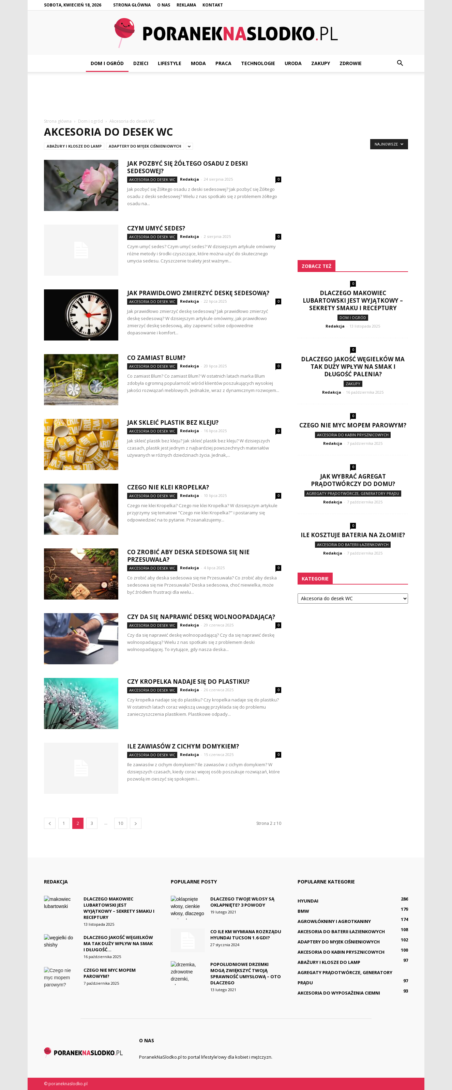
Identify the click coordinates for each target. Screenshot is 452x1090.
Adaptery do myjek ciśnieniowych (145, 146)
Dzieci (140, 63)
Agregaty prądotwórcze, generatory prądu (352, 493)
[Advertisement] (226, 95)
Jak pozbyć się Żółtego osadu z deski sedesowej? (187, 167)
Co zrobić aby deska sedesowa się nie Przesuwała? (188, 555)
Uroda (293, 63)
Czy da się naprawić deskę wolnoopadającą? (201, 617)
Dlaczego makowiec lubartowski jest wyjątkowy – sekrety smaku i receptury (353, 300)
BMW (303, 911)
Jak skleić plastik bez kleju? (173, 422)
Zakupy (320, 63)
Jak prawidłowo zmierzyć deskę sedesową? (198, 293)
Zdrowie (351, 63)
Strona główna (132, 5)
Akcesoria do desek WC (152, 179)
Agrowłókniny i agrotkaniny (334, 921)
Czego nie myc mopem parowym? (352, 425)
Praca (223, 63)
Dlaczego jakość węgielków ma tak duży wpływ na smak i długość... (118, 943)
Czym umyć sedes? (156, 228)
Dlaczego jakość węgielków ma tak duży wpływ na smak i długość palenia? (353, 366)
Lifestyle (169, 63)
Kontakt (212, 5)
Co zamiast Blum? (156, 358)
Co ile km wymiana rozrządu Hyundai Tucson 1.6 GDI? (245, 934)
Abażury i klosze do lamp (74, 146)
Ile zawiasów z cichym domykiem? (183, 746)
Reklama (186, 5)
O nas (163, 5)
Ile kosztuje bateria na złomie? (353, 535)
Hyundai (308, 901)
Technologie (258, 63)
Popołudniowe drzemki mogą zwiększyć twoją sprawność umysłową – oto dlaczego (245, 973)
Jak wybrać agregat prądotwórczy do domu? (353, 480)
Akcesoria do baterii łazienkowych (353, 544)
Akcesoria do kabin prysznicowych (353, 434)
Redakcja (189, 179)
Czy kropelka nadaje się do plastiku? (188, 681)
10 (120, 823)
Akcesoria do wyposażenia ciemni (339, 993)
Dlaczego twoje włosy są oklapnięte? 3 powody (242, 902)
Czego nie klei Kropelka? (168, 487)
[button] (400, 63)
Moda (198, 63)
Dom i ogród (107, 63)
